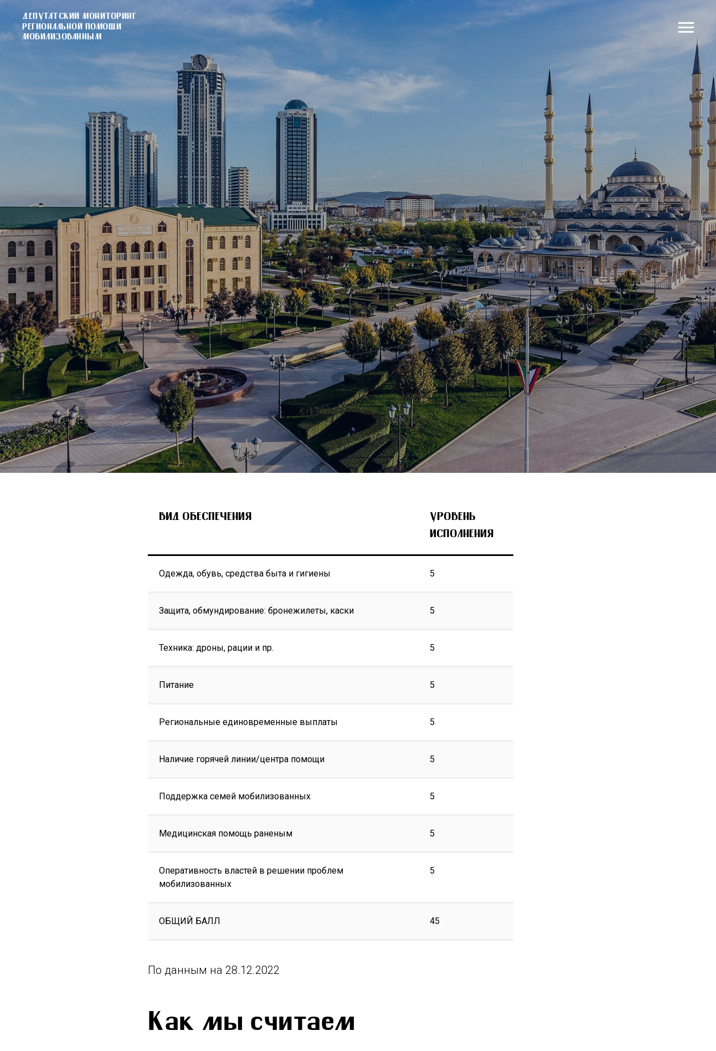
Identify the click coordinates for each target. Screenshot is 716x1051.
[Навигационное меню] (686, 27)
